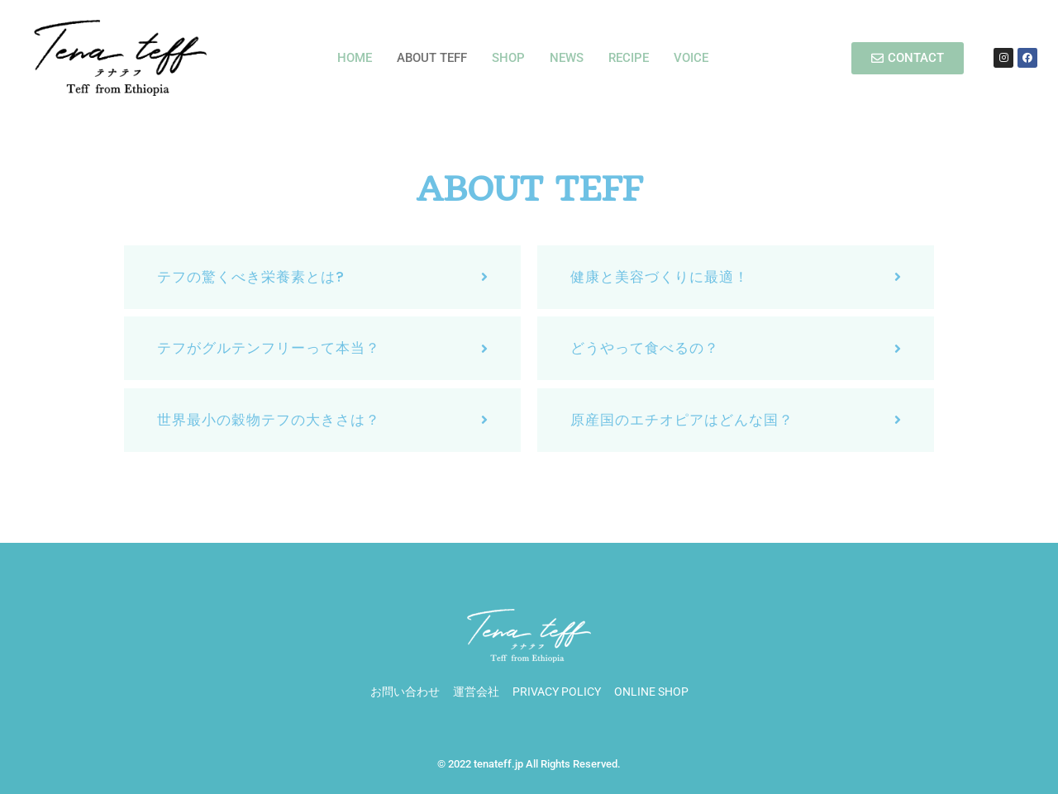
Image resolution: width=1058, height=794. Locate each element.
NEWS (567, 57)
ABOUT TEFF (432, 57)
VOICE (691, 57)
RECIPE (628, 57)
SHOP (508, 57)
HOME (354, 57)
